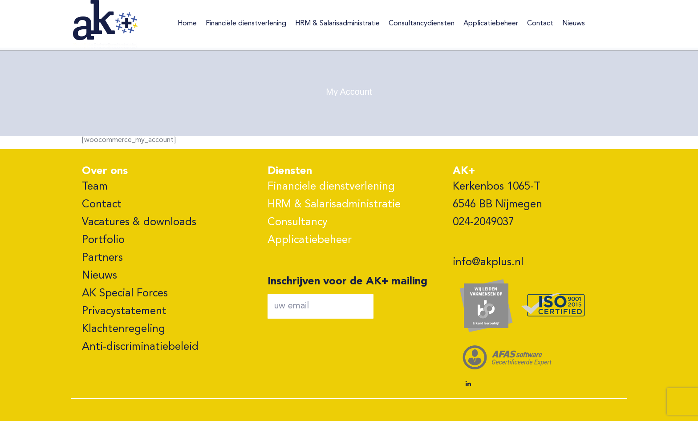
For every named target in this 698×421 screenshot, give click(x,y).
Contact (102, 204)
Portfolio (103, 240)
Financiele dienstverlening (331, 187)
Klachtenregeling (123, 329)
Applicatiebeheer (310, 240)
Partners (102, 258)
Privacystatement (124, 311)
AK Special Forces (125, 293)
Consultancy (298, 222)
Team (95, 187)
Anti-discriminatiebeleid (140, 347)
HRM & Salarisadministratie (334, 204)
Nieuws (99, 276)
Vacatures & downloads (139, 222)
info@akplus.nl (488, 262)
